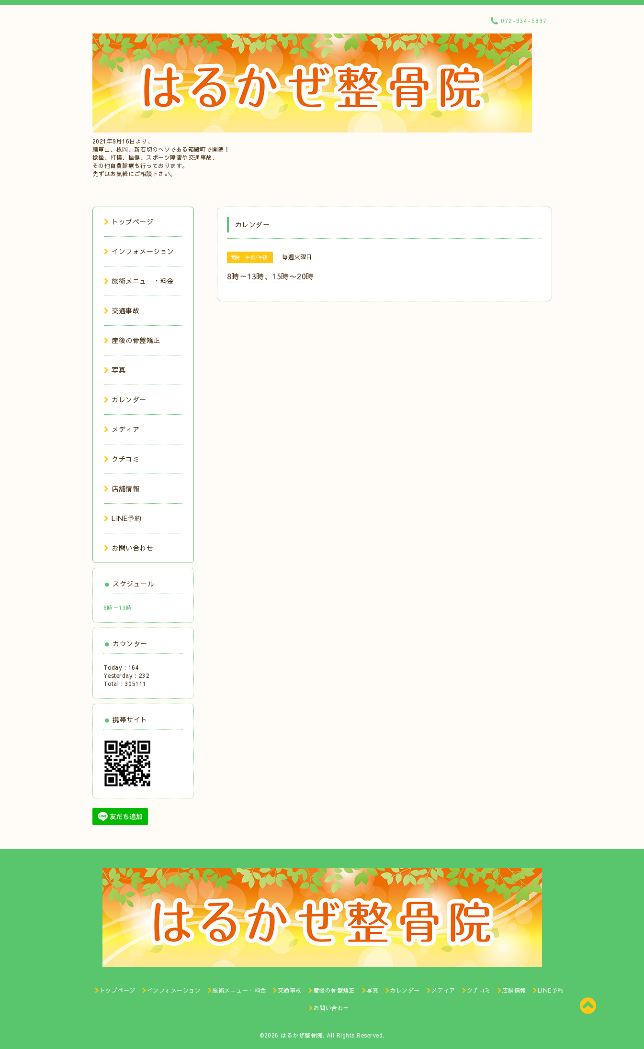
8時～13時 (117, 607)
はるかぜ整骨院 (302, 1035)
